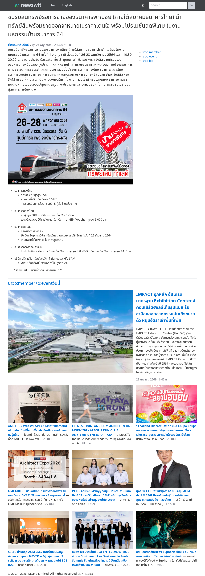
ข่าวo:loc (148, 61)
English (67, 5)
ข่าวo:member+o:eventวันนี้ (34, 283)
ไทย (53, 5)
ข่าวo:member (152, 52)
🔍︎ (192, 5)
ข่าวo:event (150, 56)
